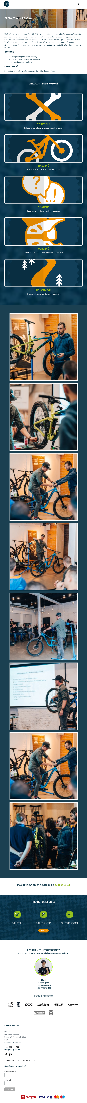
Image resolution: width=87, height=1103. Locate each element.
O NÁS (7, 1031)
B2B (6, 1040)
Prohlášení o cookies (12, 1042)
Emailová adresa (10, 1072)
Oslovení (7, 1080)
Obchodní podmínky (12, 1034)
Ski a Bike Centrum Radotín (46, 71)
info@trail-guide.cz (12, 1049)
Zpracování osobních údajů (15, 1037)
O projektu (43, 930)
